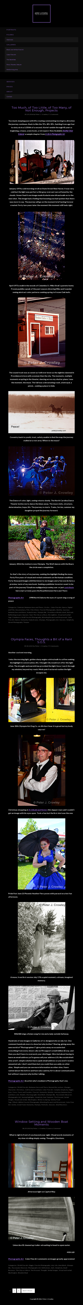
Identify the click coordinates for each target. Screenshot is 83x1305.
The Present (58, 1097)
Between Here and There (34, 607)
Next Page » (28, 1291)
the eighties (52, 615)
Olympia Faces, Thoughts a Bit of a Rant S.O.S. (41, 641)
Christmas (20, 1090)
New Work (41, 1095)
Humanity (24, 620)
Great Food (21, 1105)
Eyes (10, 1092)
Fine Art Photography (47, 610)
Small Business (61, 1105)
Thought (44, 1270)
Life (17, 1095)
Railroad (70, 612)
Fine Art (36, 1092)
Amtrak (21, 607)
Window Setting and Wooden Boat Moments (41, 1123)
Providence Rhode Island (57, 612)
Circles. (47, 607)
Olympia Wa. (42, 612)
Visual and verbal (64, 615)
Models (23, 1095)
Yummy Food (55, 1100)
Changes (67, 1087)
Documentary (21, 610)
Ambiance (17, 617)
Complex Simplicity (61, 1090)
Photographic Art (52, 620)
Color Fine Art (56, 607)
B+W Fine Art (23, 1087)
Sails (53, 1268)
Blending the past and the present (54, 617)
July (52, 1265)
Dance (64, 607)
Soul (31, 615)
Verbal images (53, 1270)
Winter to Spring (44, 1100)
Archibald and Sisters (37, 810)
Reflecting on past (15, 615)
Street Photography (15, 622)
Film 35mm (35, 610)
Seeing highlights (28, 1097)
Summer (50, 1097)
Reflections (46, 1268)
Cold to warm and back (33, 1090)
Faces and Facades (25, 1092)
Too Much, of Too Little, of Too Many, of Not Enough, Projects (41, 109)
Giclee (14, 1105)
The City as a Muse (40, 615)
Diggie (71, 1090)
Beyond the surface (56, 1087)
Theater (26, 622)
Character (12, 1090)
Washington (32, 1100)
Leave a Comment (54, 1128)
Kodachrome (32, 612)
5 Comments (54, 646)
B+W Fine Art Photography (31, 617)
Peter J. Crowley (41, 14)
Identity (59, 610)
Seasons (25, 615)
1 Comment (54, 114)
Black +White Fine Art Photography (26, 1102)
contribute (69, 587)
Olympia (42, 620)
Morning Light (31, 1095)
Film (28, 610)
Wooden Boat (23, 1273)
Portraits (44, 1105)
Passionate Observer (64, 1095)
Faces (15, 1092)
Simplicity (70, 620)
